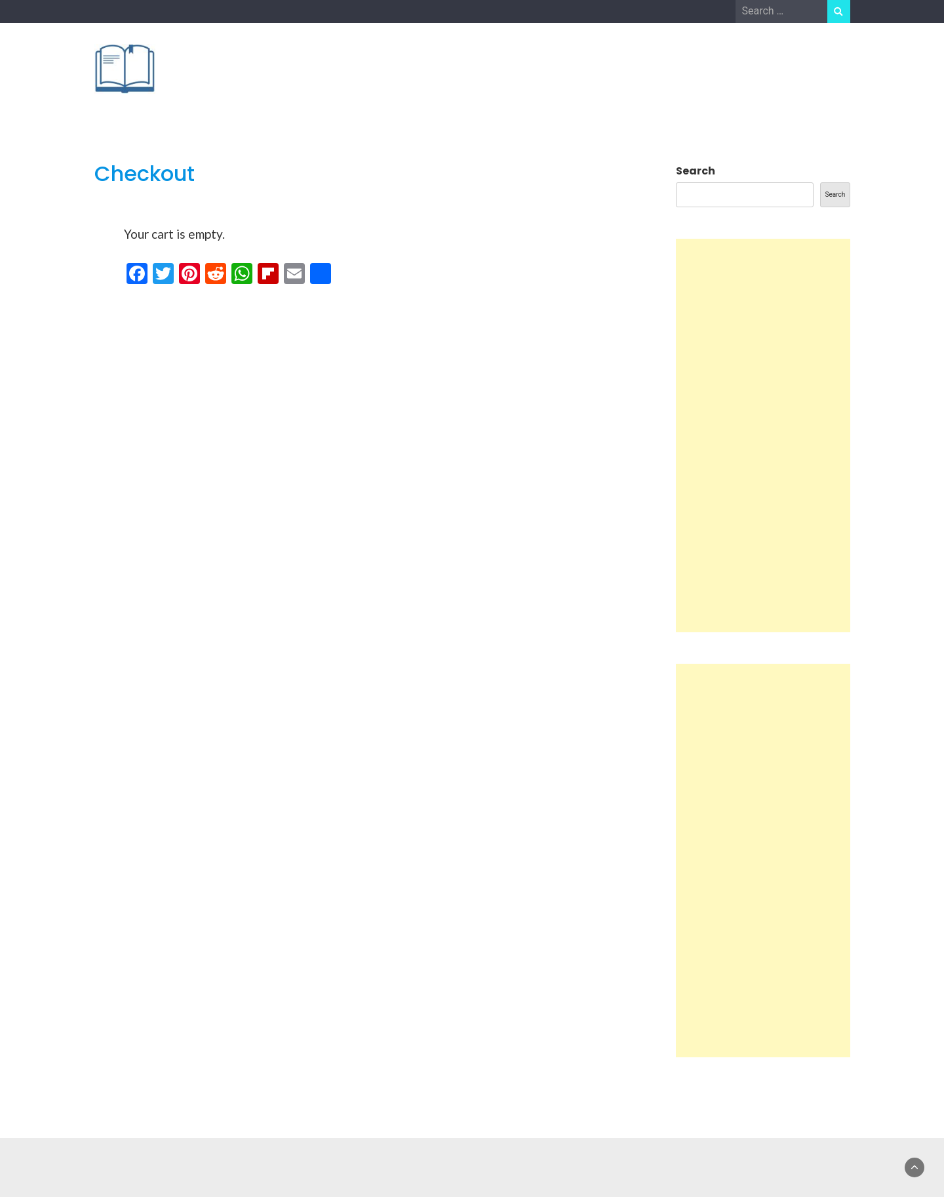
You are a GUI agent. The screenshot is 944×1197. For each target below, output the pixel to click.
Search (695, 170)
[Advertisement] (763, 435)
